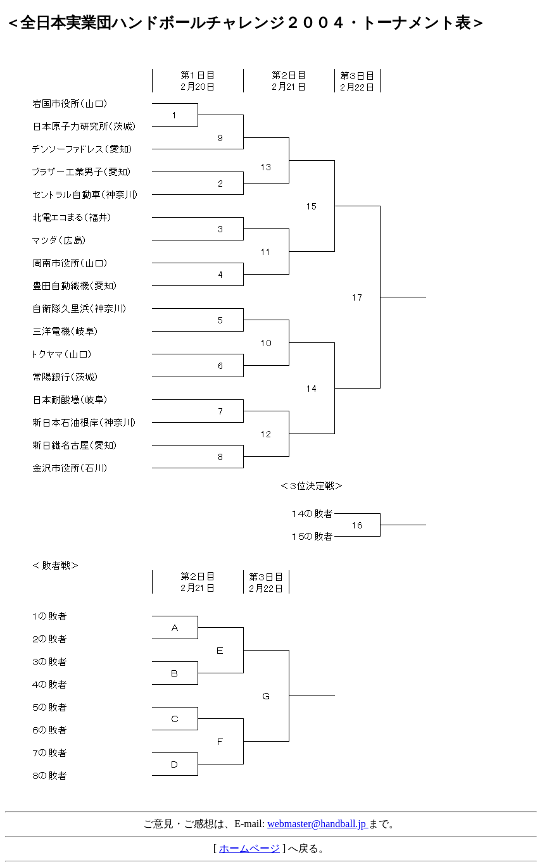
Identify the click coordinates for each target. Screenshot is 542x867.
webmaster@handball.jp (318, 823)
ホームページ (249, 848)
